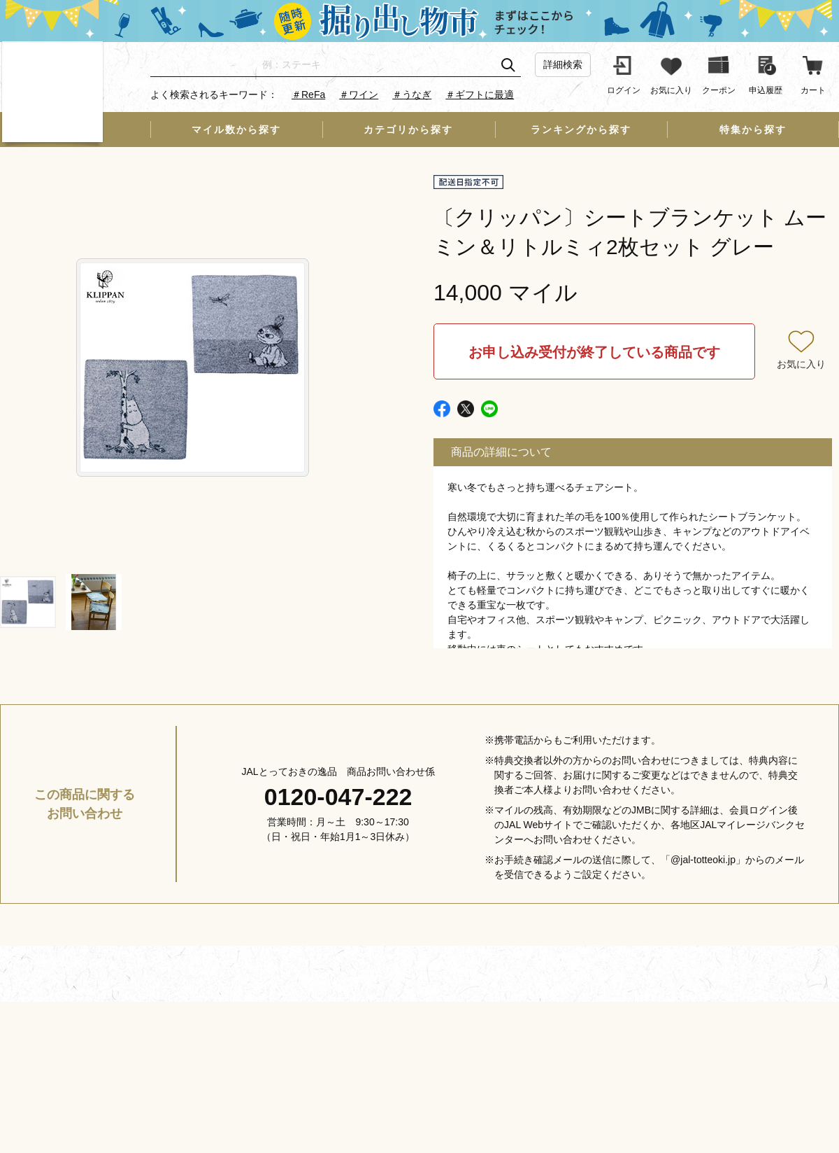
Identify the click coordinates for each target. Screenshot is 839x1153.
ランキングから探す (581, 129)
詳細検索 (562, 64)
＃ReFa (308, 94)
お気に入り (801, 364)
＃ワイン (358, 94)
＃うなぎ (411, 94)
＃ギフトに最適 (479, 94)
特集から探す (753, 129)
